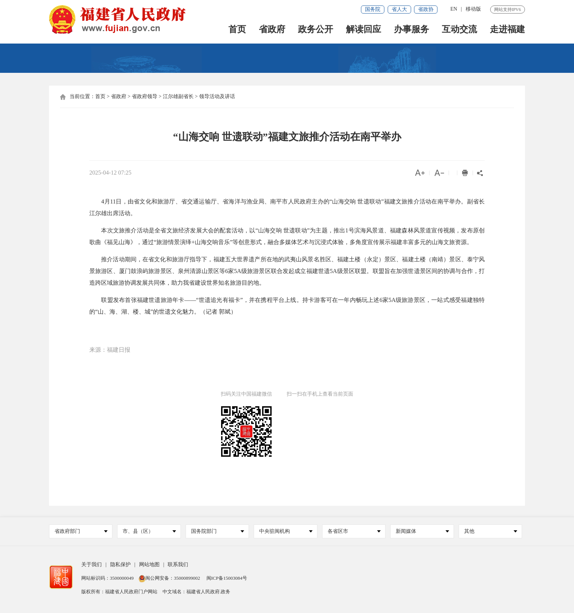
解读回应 (363, 30)
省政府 (272, 30)
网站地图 (149, 564)
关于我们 (91, 564)
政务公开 (315, 30)
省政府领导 (144, 96)
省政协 (425, 9)
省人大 (399, 9)
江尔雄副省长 (178, 96)
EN (453, 9)
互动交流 (459, 30)
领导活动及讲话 (217, 96)
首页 (237, 30)
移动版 (473, 9)
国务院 (372, 9)
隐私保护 (120, 564)
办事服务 (411, 30)
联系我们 (178, 564)
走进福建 (507, 30)
